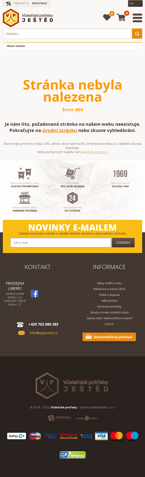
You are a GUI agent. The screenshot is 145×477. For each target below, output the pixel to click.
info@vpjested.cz (96, 152)
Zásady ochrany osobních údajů (109, 312)
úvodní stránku (59, 130)
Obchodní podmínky (109, 306)
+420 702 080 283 (43, 324)
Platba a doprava (109, 295)
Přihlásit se (21, 3)
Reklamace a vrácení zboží (109, 289)
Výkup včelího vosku (109, 283)
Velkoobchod (109, 300)
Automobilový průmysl (113, 337)
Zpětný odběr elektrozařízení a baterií (109, 318)
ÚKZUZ (109, 324)
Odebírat (123, 243)
